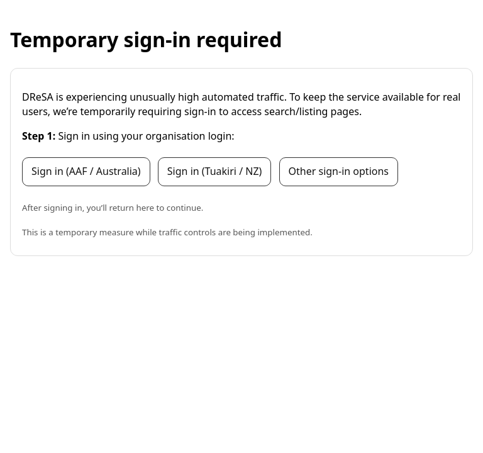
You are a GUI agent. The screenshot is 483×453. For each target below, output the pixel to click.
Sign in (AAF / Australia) (86, 171)
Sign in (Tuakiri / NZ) (214, 171)
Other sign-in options (339, 171)
